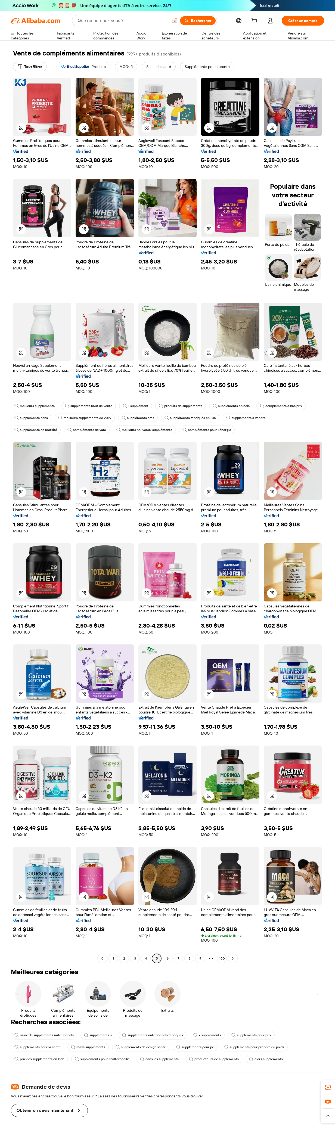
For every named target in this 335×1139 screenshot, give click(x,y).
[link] (328, 1087)
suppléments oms (138, 418)
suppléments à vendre (246, 418)
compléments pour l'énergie (206, 430)
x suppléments (207, 1035)
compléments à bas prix (281, 406)
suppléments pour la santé (37, 1047)
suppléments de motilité (35, 430)
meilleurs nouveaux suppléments (144, 430)
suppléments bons (31, 418)
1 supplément (135, 406)
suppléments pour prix (251, 1035)
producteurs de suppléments (214, 1059)
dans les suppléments (159, 1059)
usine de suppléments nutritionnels (44, 1035)
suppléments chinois (231, 406)
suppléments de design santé (141, 1047)
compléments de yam (86, 430)
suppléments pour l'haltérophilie (102, 1059)
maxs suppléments (88, 1047)
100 (222, 958)
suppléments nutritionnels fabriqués (152, 1035)
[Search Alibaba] (122, 21)
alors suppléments (266, 1059)
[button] (174, 20)
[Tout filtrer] (30, 66)
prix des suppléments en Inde (39, 1059)
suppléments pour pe (195, 1047)
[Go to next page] (233, 958)
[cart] (255, 21)
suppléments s (98, 1035)
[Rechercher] (198, 20)
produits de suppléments (180, 406)
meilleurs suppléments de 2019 (84, 418)
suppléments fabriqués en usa (190, 418)
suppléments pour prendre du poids (254, 1047)
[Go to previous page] (102, 958)
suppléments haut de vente (88, 406)
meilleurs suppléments (34, 406)
